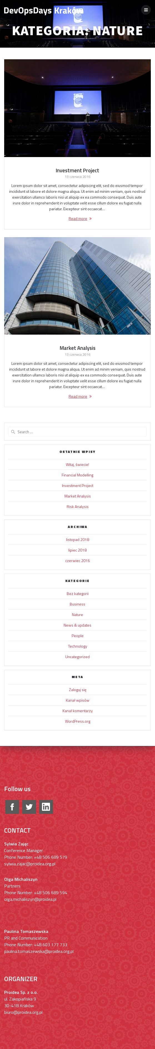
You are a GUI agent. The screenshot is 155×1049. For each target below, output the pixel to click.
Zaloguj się (77, 690)
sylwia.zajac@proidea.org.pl (29, 863)
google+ (46, 807)
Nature (77, 614)
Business (77, 604)
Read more (78, 218)
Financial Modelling (77, 475)
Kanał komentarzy (77, 711)
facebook (12, 807)
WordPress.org (77, 721)
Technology (77, 646)
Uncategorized (77, 657)
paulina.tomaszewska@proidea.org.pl (39, 951)
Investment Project (77, 170)
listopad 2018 (77, 539)
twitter (29, 807)
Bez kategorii (78, 593)
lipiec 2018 (77, 550)
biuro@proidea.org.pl (23, 1012)
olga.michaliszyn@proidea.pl (30, 899)
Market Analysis (78, 348)
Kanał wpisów (77, 700)
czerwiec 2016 (77, 560)
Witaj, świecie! (77, 464)
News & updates (77, 625)
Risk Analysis (78, 506)
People (78, 635)
